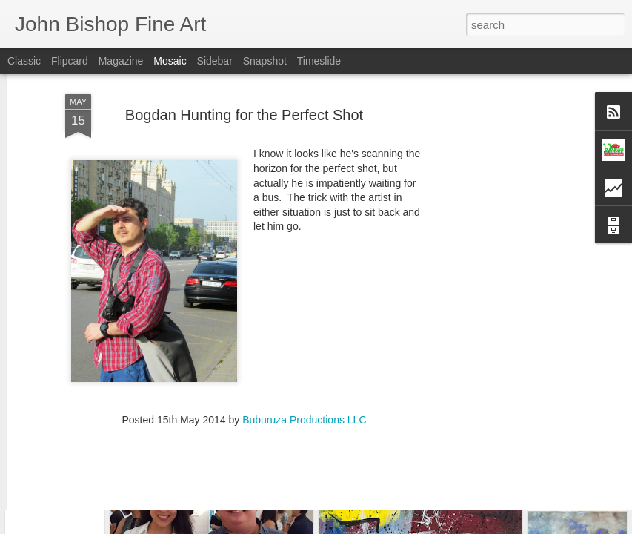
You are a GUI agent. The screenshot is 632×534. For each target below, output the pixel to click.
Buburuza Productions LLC (304, 354)
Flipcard (69, 61)
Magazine (121, 61)
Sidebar (215, 61)
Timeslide (319, 61)
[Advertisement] (504, 255)
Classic (24, 61)
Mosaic (169, 61)
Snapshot (265, 61)
